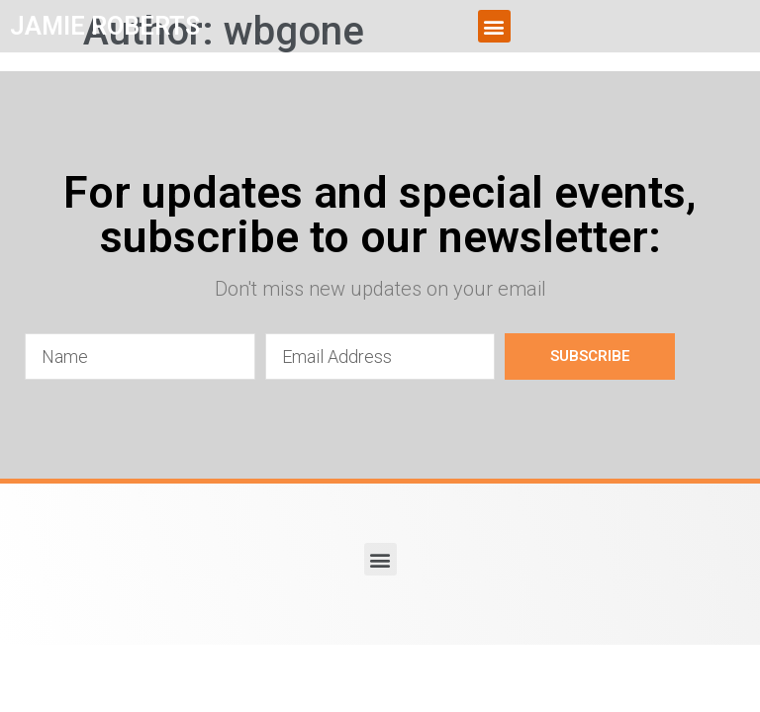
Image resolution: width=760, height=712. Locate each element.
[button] (494, 26)
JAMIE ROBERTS (105, 26)
